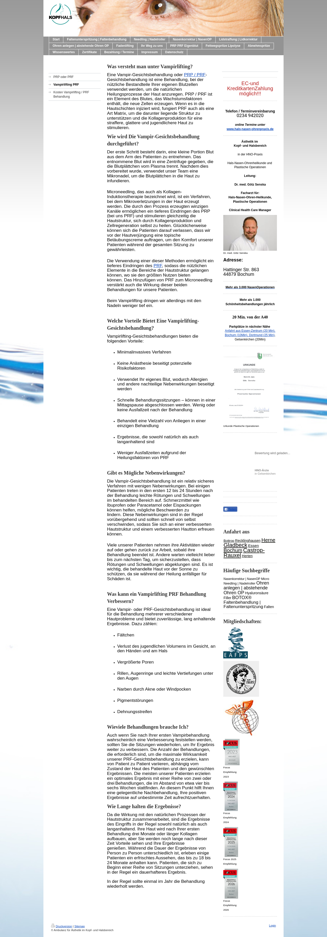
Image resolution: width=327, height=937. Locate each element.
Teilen (230, 509)
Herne (268, 540)
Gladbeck (235, 545)
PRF (158, 265)
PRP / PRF (194, 74)
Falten (269, 607)
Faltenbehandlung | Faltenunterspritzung (243, 604)
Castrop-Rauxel (244, 552)
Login (272, 925)
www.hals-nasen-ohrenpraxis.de (250, 129)
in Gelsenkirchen (265, 472)
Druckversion (61, 926)
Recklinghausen (248, 541)
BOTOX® (242, 597)
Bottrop (229, 541)
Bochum (233, 550)
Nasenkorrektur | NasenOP (242, 579)
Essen (253, 545)
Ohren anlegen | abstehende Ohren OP (246, 587)
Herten (247, 556)
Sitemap (79, 926)
